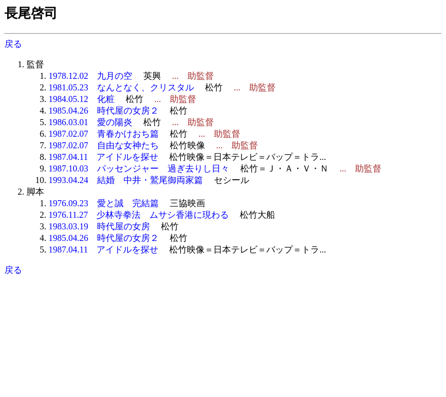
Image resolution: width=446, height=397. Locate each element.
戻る (13, 44)
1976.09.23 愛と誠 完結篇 (104, 203)
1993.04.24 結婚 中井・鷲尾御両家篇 (126, 180)
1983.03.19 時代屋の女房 (99, 226)
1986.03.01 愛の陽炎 (90, 122)
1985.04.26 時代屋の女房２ (104, 110)
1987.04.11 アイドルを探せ (103, 157)
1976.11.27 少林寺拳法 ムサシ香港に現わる (139, 214)
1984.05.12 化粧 (82, 99)
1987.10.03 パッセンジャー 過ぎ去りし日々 (139, 168)
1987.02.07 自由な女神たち (104, 145)
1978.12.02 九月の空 (90, 76)
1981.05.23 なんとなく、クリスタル (121, 87)
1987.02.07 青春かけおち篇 (104, 133)
